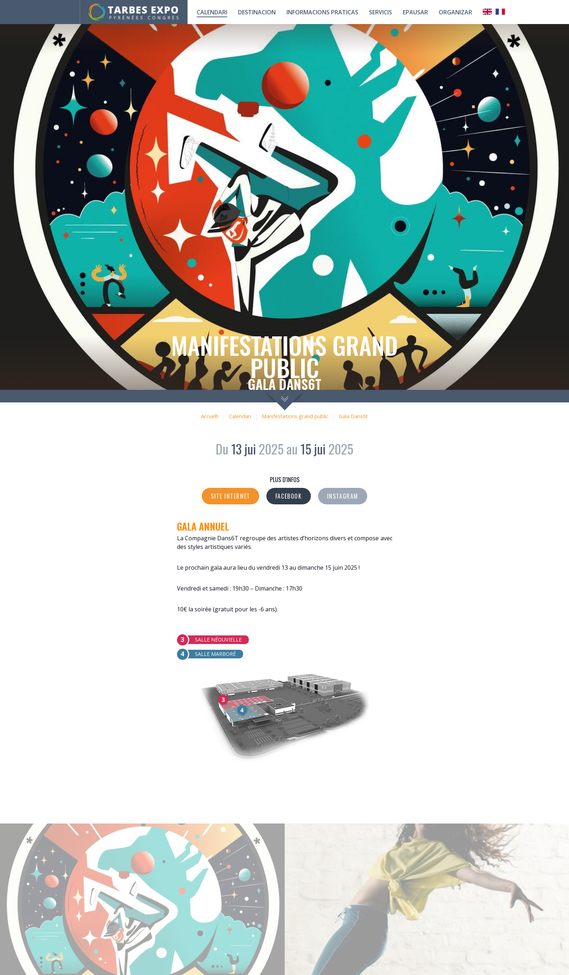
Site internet (230, 496)
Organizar (455, 12)
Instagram (342, 496)
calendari (212, 12)
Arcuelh (210, 416)
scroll (284, 400)
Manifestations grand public (295, 416)
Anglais (487, 12)
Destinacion (257, 12)
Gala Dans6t (353, 416)
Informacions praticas (322, 12)
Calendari (240, 416)
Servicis (380, 12)
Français (500, 12)
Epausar (415, 12)
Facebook (288, 496)
